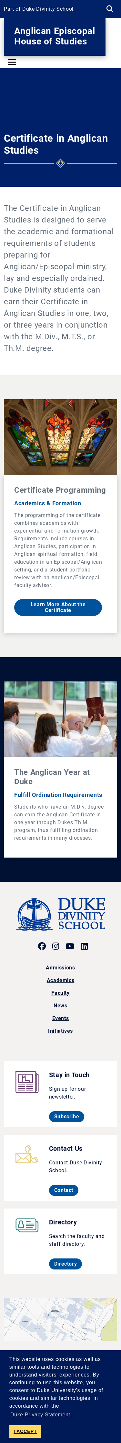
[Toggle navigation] (12, 62)
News (60, 1006)
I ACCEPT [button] (25, 1431)
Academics (61, 980)
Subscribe (69, 1116)
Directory (68, 1263)
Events (60, 1018)
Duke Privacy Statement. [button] (41, 1414)
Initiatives (60, 1031)
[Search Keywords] (109, 9)
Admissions (60, 968)
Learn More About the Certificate (58, 607)
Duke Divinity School (48, 9)
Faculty (60, 993)
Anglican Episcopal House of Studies (54, 36)
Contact (66, 1190)
